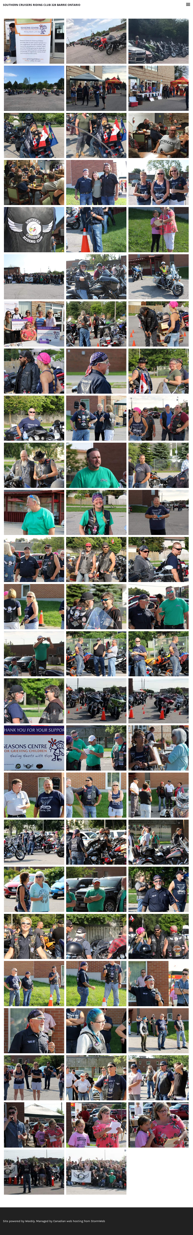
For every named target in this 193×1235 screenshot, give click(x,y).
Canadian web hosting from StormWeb (79, 1221)
